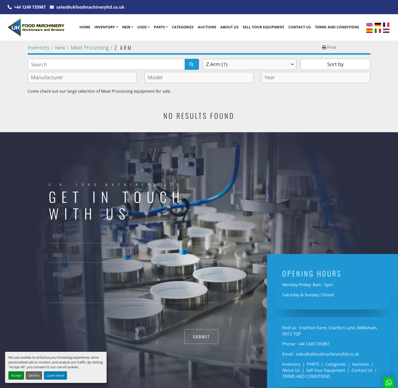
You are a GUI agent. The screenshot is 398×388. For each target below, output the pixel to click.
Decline (33, 375)
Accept (16, 375)
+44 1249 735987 (29, 7)
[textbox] (49, 77)
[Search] (106, 64)
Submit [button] (201, 337)
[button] (106, 27)
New (126, 27)
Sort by (335, 64)
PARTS (159, 27)
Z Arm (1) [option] (216, 64)
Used (142, 27)
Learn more (55, 375)
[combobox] (249, 64)
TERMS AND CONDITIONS (337, 27)
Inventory (104, 27)
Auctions (207, 27)
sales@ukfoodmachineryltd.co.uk (89, 7)
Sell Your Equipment (263, 27)
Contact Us (299, 27)
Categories (183, 27)
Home (84, 27)
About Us (229, 27)
